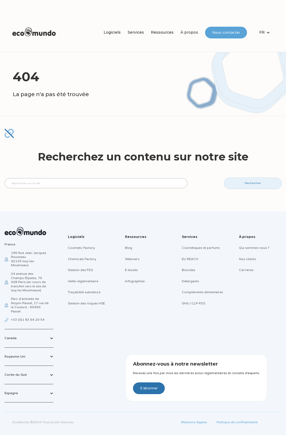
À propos (189, 32)
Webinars (132, 259)
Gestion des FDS (80, 270)
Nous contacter (226, 32)
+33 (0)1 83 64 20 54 (28, 320)
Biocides (188, 270)
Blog (128, 248)
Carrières (246, 270)
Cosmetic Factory (81, 248)
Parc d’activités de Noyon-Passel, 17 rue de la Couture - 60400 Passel (30, 305)
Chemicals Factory (82, 259)
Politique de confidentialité (237, 422)
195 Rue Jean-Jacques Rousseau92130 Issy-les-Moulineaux (28, 259)
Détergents (190, 281)
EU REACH (190, 259)
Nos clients (247, 259)
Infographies (135, 281)
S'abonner (149, 388)
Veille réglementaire (83, 281)
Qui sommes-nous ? (254, 248)
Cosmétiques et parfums (201, 248)
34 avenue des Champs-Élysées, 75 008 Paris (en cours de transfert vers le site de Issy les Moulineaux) (28, 282)
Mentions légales (194, 422)
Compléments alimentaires (202, 292)
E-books (131, 270)
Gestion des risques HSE (86, 303)
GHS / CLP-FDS (193, 303)
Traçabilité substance (84, 292)
